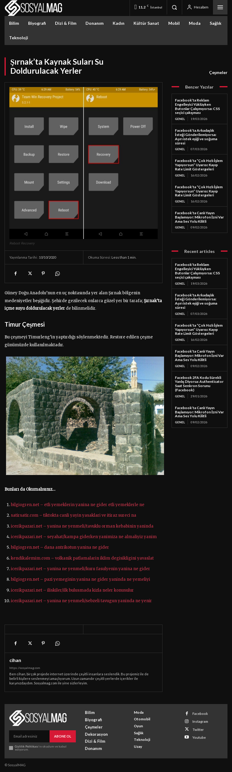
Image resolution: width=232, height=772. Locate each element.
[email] (29, 736)
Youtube (199, 737)
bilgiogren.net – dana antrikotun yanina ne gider (60, 547)
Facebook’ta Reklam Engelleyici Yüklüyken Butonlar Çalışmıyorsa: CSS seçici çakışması (197, 106)
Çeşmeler (218, 72)
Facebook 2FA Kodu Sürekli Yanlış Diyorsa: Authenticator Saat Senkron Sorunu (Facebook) (199, 383)
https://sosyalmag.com (24, 668)
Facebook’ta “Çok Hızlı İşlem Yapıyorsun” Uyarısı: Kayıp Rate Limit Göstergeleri (199, 164)
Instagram (200, 721)
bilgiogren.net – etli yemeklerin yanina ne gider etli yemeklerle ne (77, 504)
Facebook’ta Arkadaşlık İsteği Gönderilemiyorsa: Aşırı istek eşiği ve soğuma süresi (196, 136)
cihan (15, 660)
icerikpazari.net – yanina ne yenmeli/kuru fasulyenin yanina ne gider (80, 568)
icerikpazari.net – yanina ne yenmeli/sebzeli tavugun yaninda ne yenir (81, 600)
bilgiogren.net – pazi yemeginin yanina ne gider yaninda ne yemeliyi (80, 579)
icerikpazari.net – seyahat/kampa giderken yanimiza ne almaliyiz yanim (84, 536)
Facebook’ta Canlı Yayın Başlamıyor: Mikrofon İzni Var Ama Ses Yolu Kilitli (199, 217)
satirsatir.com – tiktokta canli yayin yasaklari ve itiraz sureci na (73, 515)
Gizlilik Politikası (26, 746)
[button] (174, 7)
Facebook (200, 713)
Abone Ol (62, 736)
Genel (180, 119)
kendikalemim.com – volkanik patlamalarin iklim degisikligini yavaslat (82, 558)
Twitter (198, 730)
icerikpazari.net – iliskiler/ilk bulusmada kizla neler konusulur (72, 590)
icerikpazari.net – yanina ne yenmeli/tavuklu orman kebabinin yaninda (82, 526)
